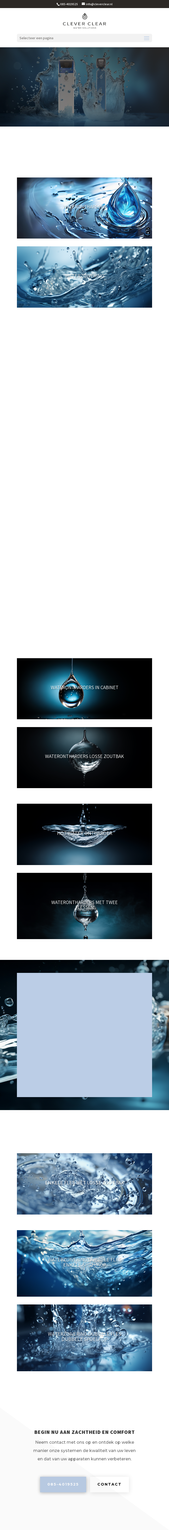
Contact (109, 1484)
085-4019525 (63, 1484)
